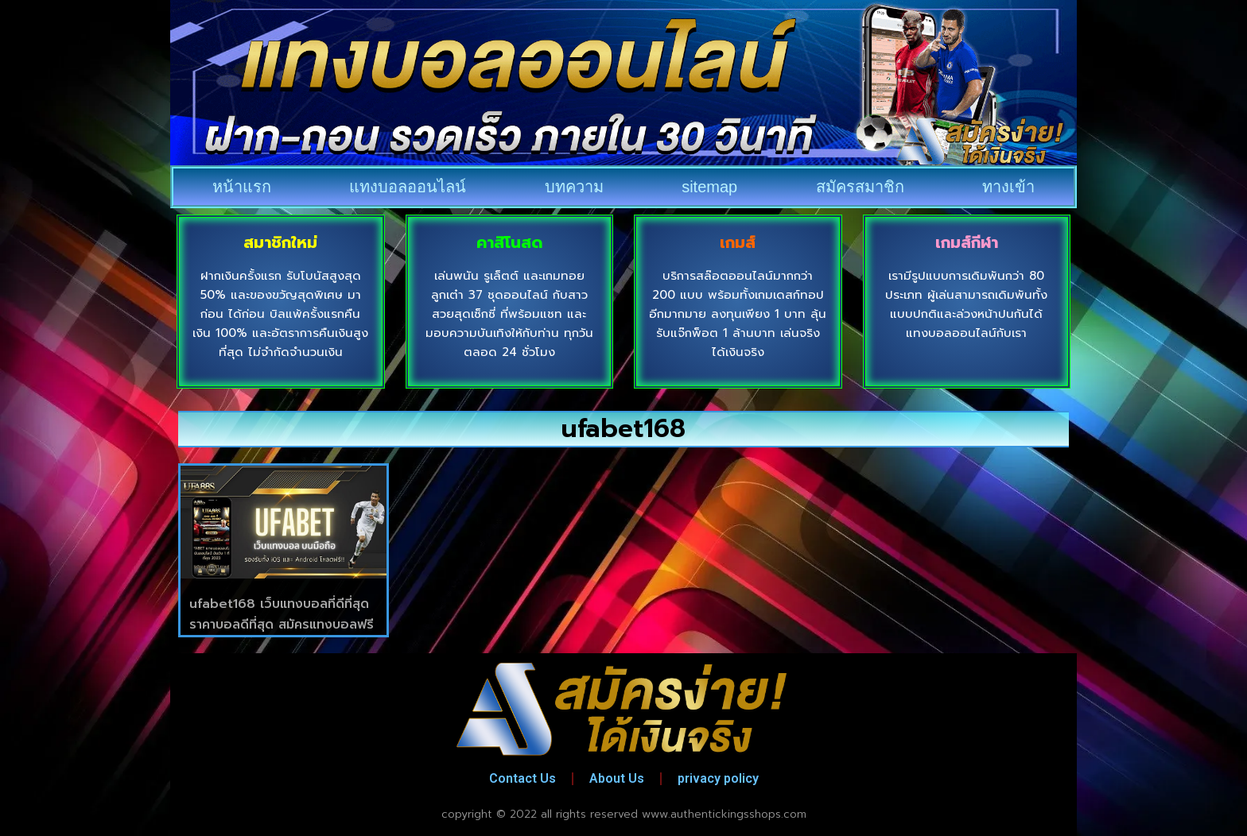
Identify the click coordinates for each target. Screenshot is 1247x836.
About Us (616, 778)
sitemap (709, 186)
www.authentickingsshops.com (724, 814)
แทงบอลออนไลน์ (407, 186)
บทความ (574, 186)
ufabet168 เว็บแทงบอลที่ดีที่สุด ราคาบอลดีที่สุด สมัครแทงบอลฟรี (281, 614)
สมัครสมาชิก (860, 186)
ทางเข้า (1008, 186)
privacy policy (718, 778)
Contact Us (522, 778)
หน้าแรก (241, 186)
